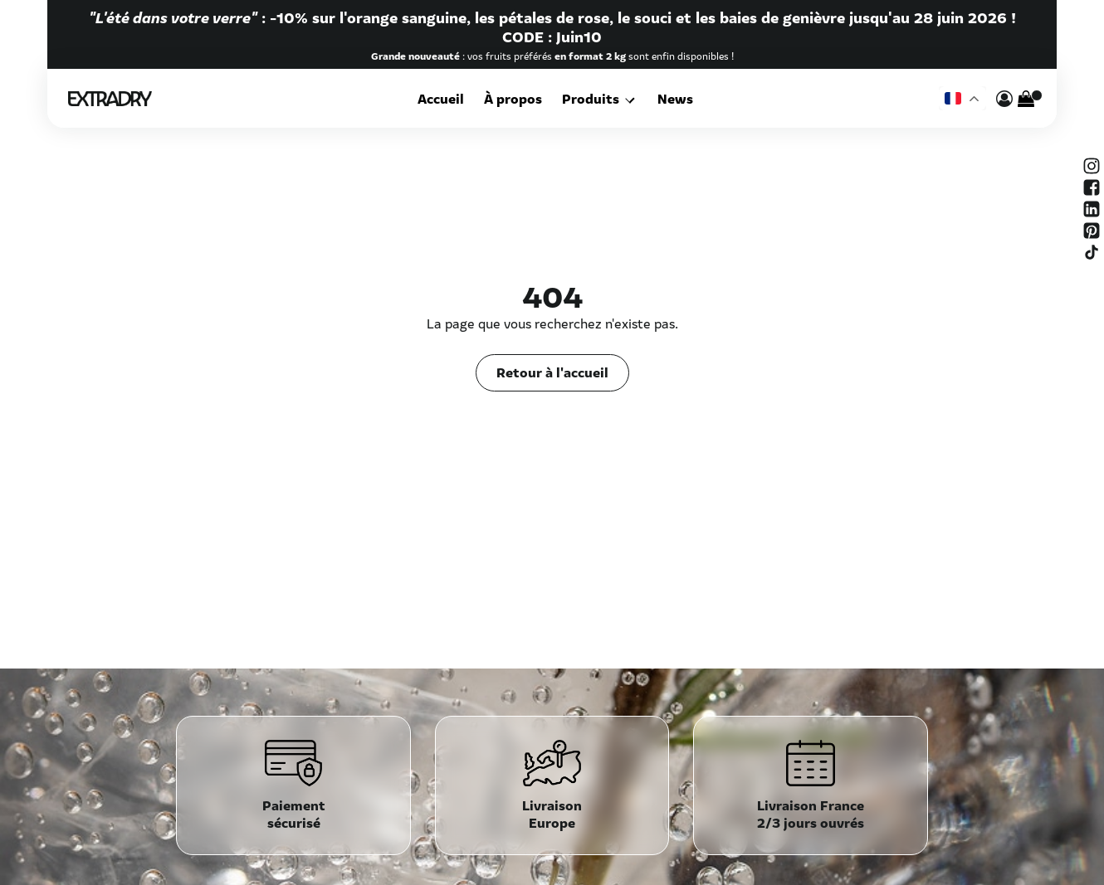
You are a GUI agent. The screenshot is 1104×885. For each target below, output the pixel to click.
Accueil (444, 98)
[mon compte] (1004, 98)
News (673, 98)
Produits (594, 98)
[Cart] (1026, 99)
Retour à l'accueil (552, 372)
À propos (516, 98)
